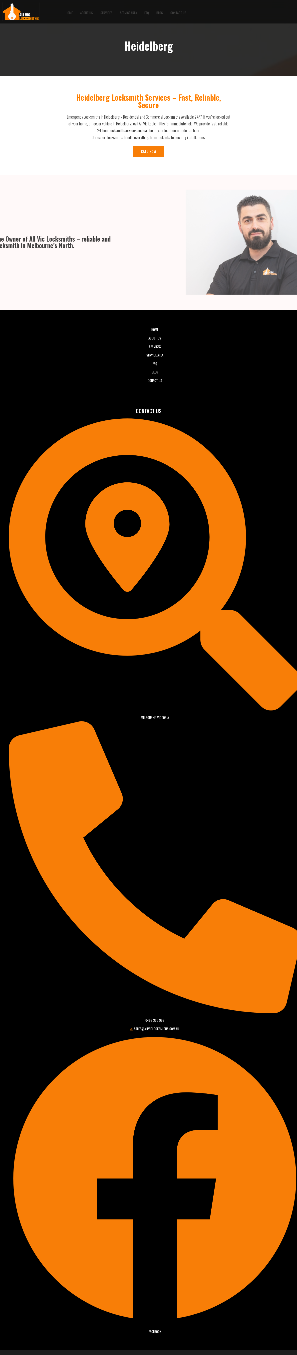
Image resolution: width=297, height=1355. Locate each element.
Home (69, 11)
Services (106, 11)
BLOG (159, 11)
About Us (86, 11)
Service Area (128, 11)
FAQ (146, 11)
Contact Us (178, 11)
